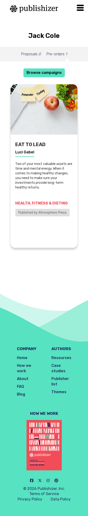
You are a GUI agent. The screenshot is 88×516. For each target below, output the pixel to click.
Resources (61, 358)
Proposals (31, 54)
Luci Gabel (24, 152)
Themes (58, 392)
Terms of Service (44, 494)
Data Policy (61, 499)
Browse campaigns (44, 72)
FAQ (20, 386)
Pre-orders (56, 54)
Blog (21, 394)
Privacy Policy (30, 499)
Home (22, 358)
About (22, 378)
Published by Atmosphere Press (42, 213)
